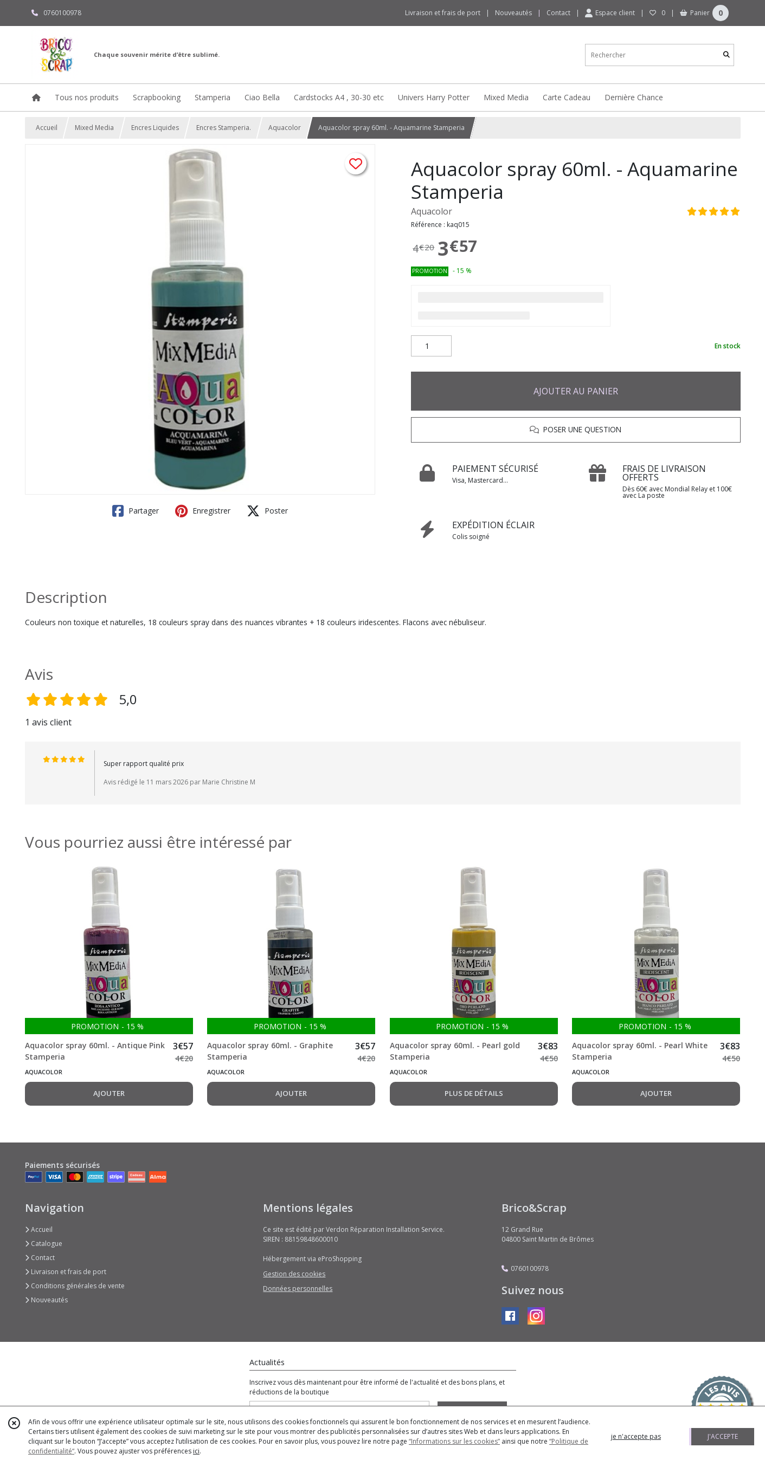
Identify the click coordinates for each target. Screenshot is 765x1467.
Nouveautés (46, 1299)
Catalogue (43, 1243)
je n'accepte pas (636, 1436)
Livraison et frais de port (65, 1271)
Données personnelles (297, 1288)
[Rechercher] (726, 55)
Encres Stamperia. (223, 127)
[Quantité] (431, 346)
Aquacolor (284, 127)
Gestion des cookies (294, 1273)
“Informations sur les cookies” (454, 1441)
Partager (135, 510)
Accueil (46, 127)
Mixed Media (94, 127)
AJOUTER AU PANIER (575, 391)
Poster (267, 510)
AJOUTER (109, 1093)
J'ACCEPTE (723, 1436)
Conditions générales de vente (75, 1285)
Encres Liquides (155, 127)
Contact (558, 12)
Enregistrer (202, 510)
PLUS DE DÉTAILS (474, 1093)
